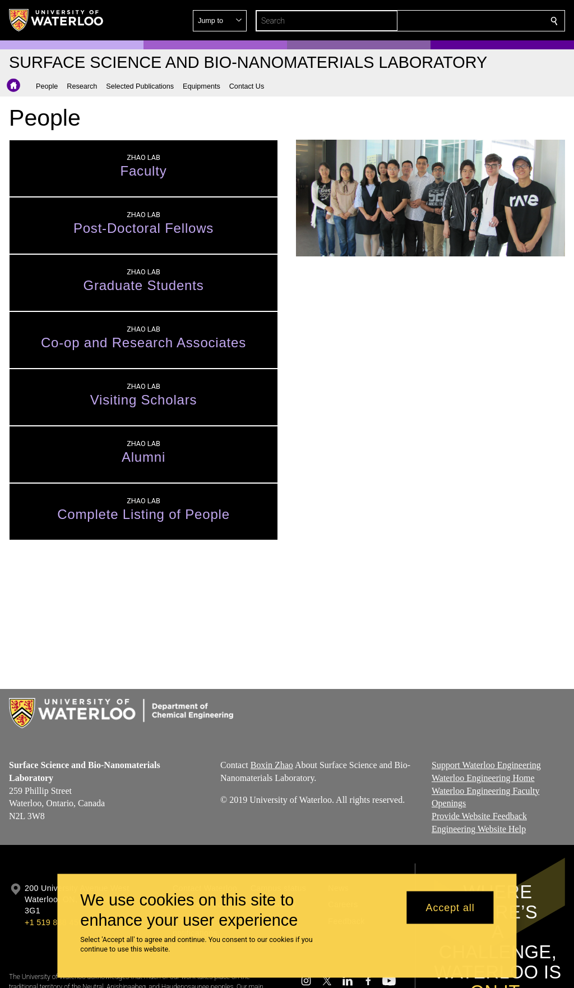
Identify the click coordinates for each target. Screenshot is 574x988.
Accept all (450, 907)
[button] (473, 21)
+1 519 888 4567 (56, 922)
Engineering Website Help (479, 829)
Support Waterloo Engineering (486, 765)
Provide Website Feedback (479, 816)
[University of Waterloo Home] (56, 20)
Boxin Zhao (272, 765)
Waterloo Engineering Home (483, 778)
